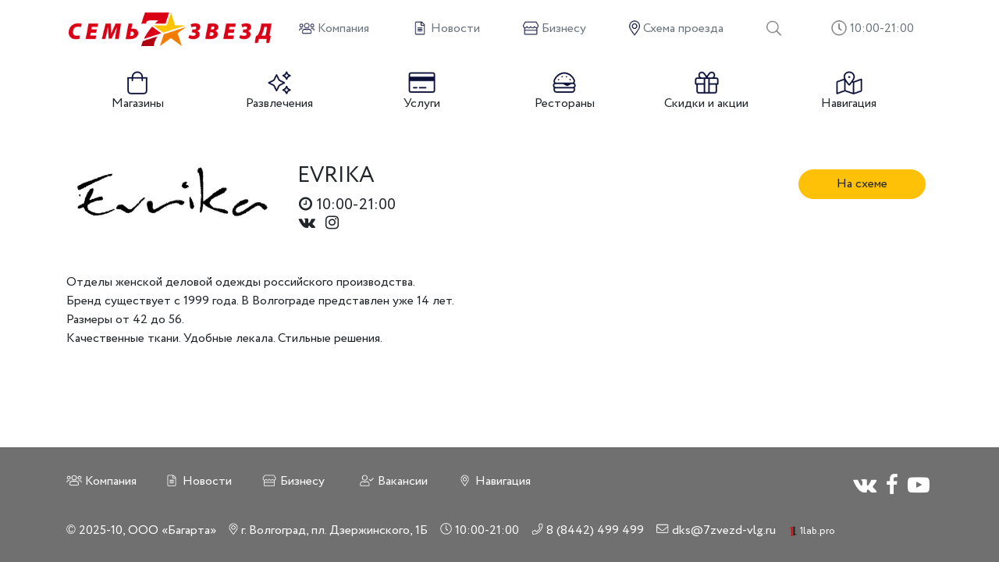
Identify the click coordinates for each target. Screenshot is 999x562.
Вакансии (393, 481)
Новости (198, 481)
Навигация (848, 91)
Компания (101, 481)
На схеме (862, 184)
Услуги (422, 91)
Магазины (138, 91)
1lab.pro (811, 531)
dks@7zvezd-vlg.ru (716, 530)
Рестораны (565, 91)
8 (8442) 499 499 (588, 530)
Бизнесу (293, 481)
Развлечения (279, 91)
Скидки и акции (706, 91)
